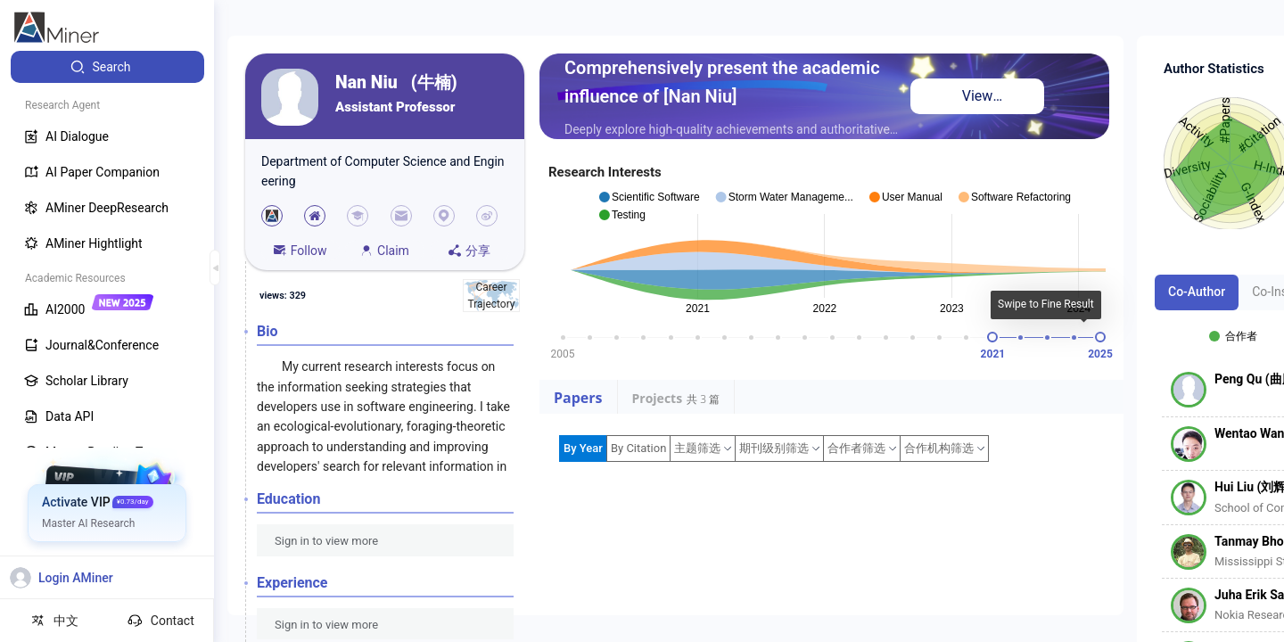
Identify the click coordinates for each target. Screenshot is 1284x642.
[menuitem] (107, 67)
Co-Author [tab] (1196, 291)
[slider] (992, 337)
